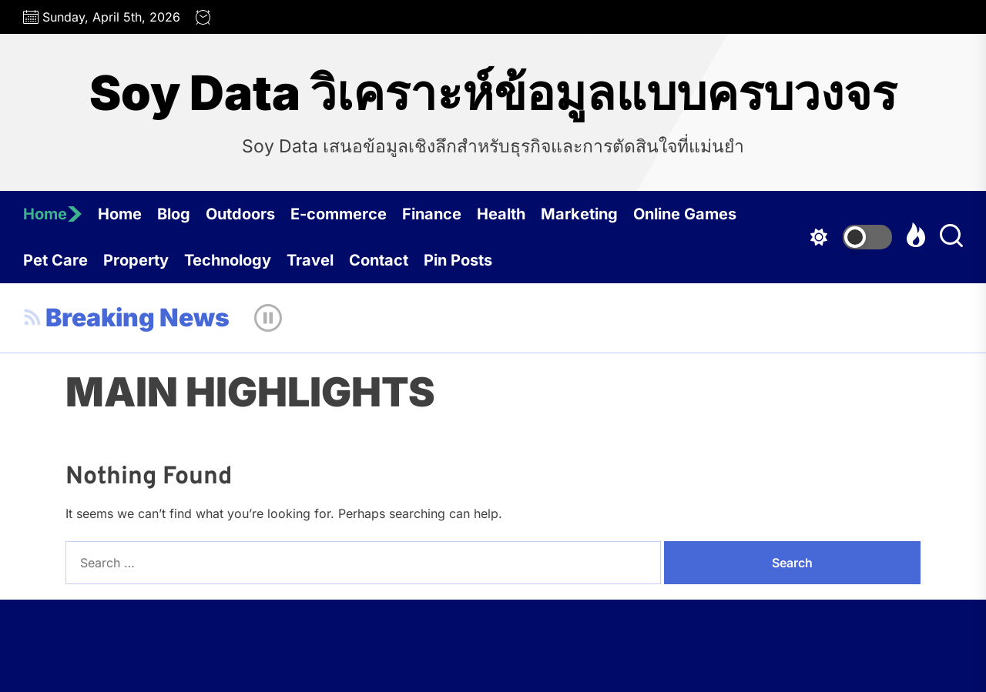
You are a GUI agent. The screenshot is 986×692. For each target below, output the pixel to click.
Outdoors (240, 214)
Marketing (579, 214)
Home (52, 214)
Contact (378, 260)
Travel (310, 260)
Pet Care (55, 260)
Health (501, 214)
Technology (227, 260)
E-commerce (338, 214)
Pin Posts (458, 260)
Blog (173, 214)
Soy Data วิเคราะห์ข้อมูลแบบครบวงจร (493, 93)
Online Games (684, 214)
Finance (431, 214)
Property (136, 260)
